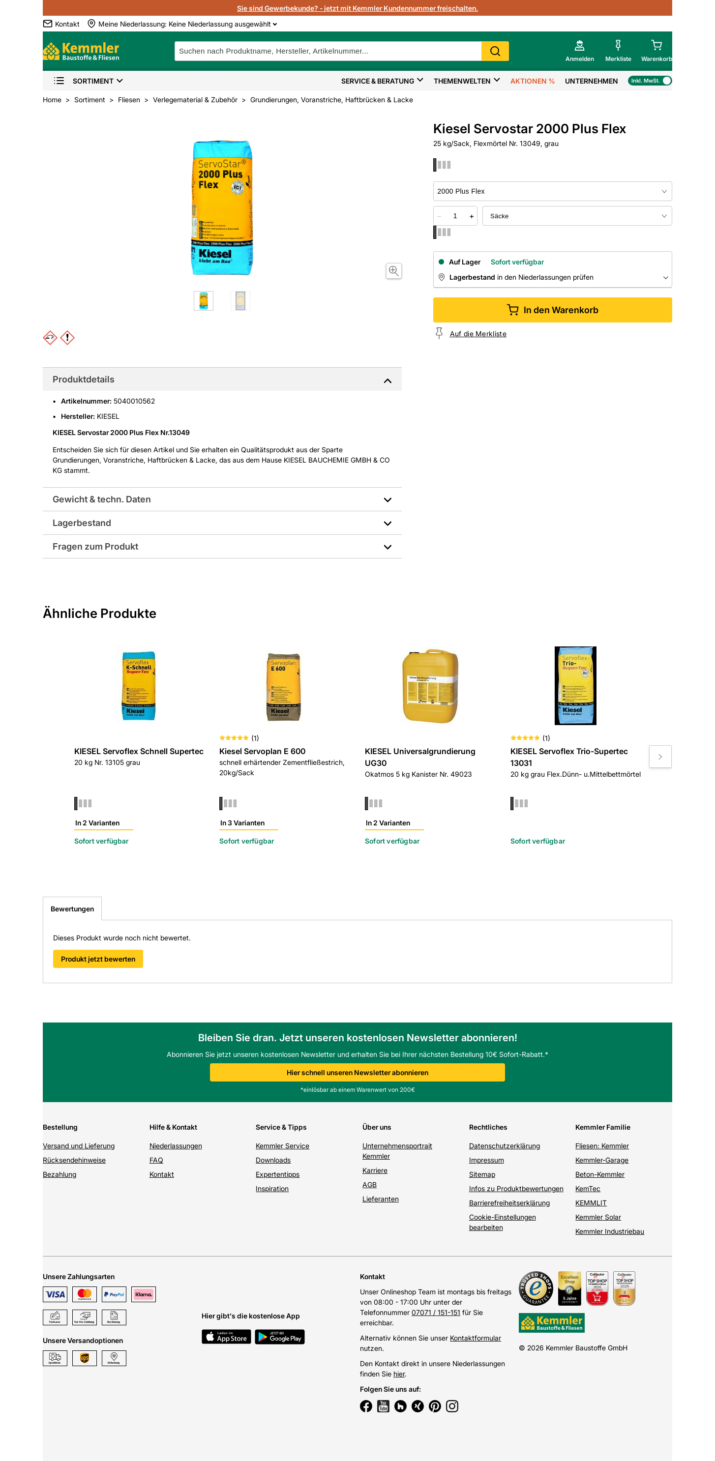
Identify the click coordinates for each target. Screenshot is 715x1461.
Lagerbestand (82, 523)
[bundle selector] (577, 216)
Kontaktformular (475, 1338)
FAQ (156, 1160)
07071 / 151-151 (436, 1312)
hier (399, 1374)
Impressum (486, 1160)
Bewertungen (72, 909)
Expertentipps (277, 1174)
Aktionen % (532, 81)
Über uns (376, 1127)
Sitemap (482, 1174)
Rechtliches (488, 1127)
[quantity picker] (455, 215)
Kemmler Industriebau (609, 1231)
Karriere (374, 1170)
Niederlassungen (175, 1145)
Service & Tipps (281, 1127)
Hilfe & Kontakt (173, 1127)
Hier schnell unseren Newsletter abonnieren (357, 1072)
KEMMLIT (591, 1202)
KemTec (587, 1188)
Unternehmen (591, 81)
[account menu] (580, 51)
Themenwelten (462, 81)
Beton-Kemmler (600, 1174)
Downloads (273, 1160)
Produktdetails (84, 379)
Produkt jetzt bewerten (98, 959)
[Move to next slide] (660, 756)
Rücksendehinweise (74, 1160)
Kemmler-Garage (601, 1160)
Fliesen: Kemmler (602, 1145)
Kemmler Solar (598, 1217)
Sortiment (83, 81)
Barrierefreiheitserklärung (509, 1202)
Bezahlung (59, 1174)
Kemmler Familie (602, 1127)
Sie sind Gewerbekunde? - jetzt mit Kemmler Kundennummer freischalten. (357, 8)
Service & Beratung (377, 81)
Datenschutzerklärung (504, 1145)
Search (495, 51)
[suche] (342, 51)
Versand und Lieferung (79, 1145)
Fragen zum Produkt (95, 546)
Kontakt (161, 1174)
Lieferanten (380, 1199)
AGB (369, 1184)
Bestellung (60, 1127)
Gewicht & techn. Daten (102, 499)
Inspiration (272, 1188)
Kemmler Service (282, 1145)
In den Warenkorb (552, 310)
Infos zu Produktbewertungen (516, 1188)
